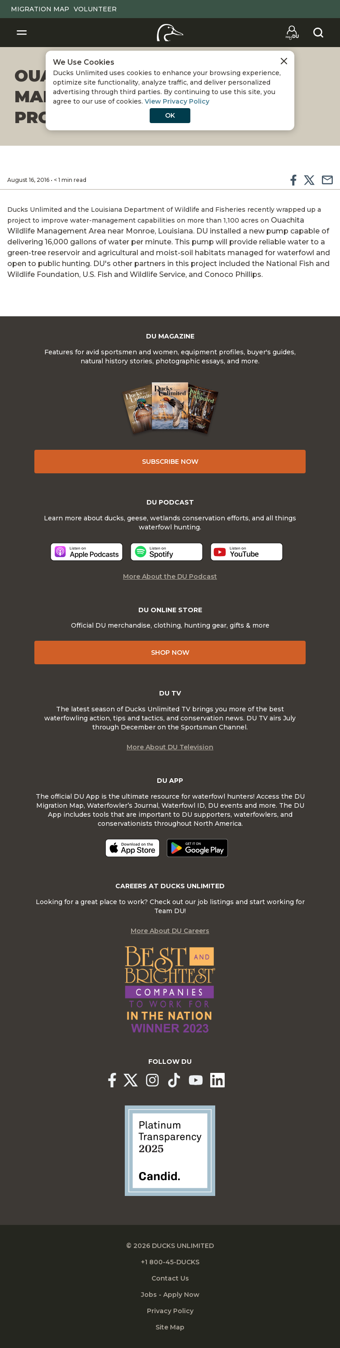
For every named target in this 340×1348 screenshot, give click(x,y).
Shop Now (170, 652)
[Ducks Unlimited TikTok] (174, 1080)
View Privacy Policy (177, 101)
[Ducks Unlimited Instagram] (152, 1080)
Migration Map (40, 9)
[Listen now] (86, 552)
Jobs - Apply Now (170, 1295)
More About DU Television (170, 747)
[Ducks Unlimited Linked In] (217, 1080)
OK (170, 115)
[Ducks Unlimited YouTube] (196, 1080)
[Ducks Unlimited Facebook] (112, 1080)
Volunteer (95, 9)
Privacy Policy (170, 1311)
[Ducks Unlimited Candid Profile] (170, 1150)
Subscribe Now (170, 461)
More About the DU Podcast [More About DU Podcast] (170, 576)
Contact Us (170, 1278)
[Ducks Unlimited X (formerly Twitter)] (130, 1080)
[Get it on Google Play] (197, 848)
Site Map (170, 1327)
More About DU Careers (170, 931)
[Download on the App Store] (132, 848)
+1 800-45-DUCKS (170, 1262)
